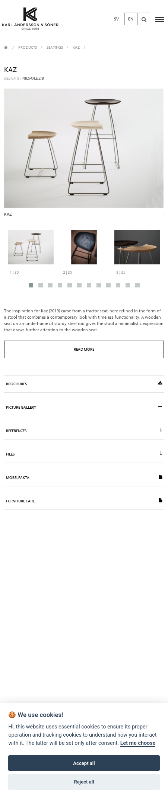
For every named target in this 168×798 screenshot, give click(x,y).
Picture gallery (84, 407)
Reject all (84, 782)
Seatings (55, 47)
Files (84, 454)
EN (130, 19)
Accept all (84, 763)
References (84, 430)
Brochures (84, 383)
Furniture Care (84, 500)
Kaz (76, 47)
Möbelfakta (84, 477)
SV (116, 19)
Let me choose (138, 743)
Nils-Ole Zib (33, 78)
